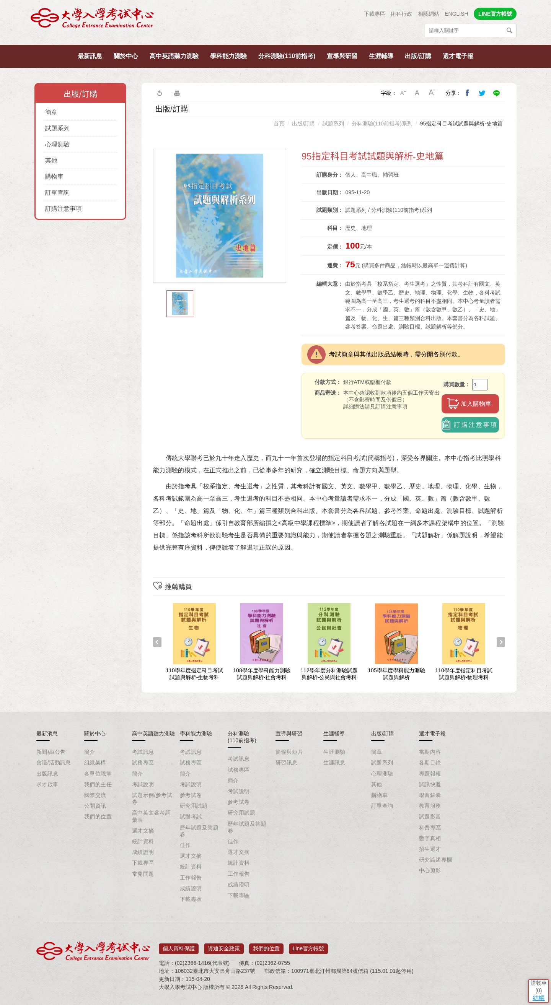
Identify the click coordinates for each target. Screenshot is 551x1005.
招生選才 (430, 849)
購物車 (54, 176)
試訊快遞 (430, 784)
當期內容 (430, 752)
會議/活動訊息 (53, 762)
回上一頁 (159, 93)
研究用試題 (193, 806)
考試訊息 (143, 752)
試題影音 (430, 816)
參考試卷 (191, 795)
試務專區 (143, 762)
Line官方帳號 (308, 946)
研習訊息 (287, 762)
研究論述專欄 (435, 860)
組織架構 (95, 762)
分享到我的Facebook (467, 93)
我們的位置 (98, 816)
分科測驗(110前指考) (286, 56)
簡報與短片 (289, 752)
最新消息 (47, 733)
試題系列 (57, 128)
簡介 (89, 752)
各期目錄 (430, 762)
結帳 (534, 949)
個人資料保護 (179, 946)
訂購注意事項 (63, 208)
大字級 (432, 93)
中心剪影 (430, 870)
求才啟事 (47, 784)
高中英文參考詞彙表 (151, 816)
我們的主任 (98, 784)
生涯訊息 (334, 762)
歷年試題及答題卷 (199, 831)
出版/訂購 (418, 56)
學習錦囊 (430, 795)
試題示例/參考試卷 (152, 798)
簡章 (51, 112)
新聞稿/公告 (50, 752)
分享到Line (497, 93)
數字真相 (430, 838)
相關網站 (428, 14)
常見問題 (143, 874)
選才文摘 (143, 831)
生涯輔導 (381, 56)
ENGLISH (456, 14)
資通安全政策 (224, 946)
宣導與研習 (342, 56)
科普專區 (430, 827)
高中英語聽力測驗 (174, 56)
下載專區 (374, 14)
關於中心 (126, 56)
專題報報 (430, 774)
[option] (219, 215)
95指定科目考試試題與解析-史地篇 (461, 123)
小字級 (403, 93)
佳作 (185, 845)
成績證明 (143, 852)
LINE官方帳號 (495, 14)
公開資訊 (95, 806)
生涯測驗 (334, 752)
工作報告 (191, 878)
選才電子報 (458, 56)
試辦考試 (191, 816)
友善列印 (177, 93)
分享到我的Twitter (482, 93)
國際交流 (95, 795)
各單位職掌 (98, 774)
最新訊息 (90, 56)
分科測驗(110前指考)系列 (382, 123)
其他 (51, 160)
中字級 (417, 93)
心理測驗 (57, 144)
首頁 (279, 123)
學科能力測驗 (228, 56)
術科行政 (401, 14)
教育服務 (430, 806)
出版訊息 (47, 774)
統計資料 (143, 841)
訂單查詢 (57, 192)
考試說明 (143, 784)
